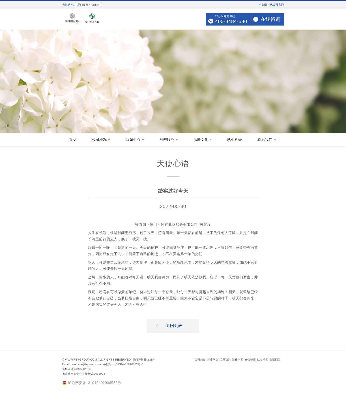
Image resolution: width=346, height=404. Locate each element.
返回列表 (169, 326)
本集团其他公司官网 (271, 4)
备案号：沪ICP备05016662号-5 (123, 364)
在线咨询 (270, 19)
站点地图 (262, 360)
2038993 (99, 374)
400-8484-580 (231, 21)
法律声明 (237, 360)
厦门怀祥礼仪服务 (144, 360)
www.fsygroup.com (81, 360)
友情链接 (250, 360)
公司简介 (200, 360)
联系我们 (225, 360)
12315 (87, 369)
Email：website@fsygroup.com (82, 364)
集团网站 (275, 360)
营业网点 (212, 360)
